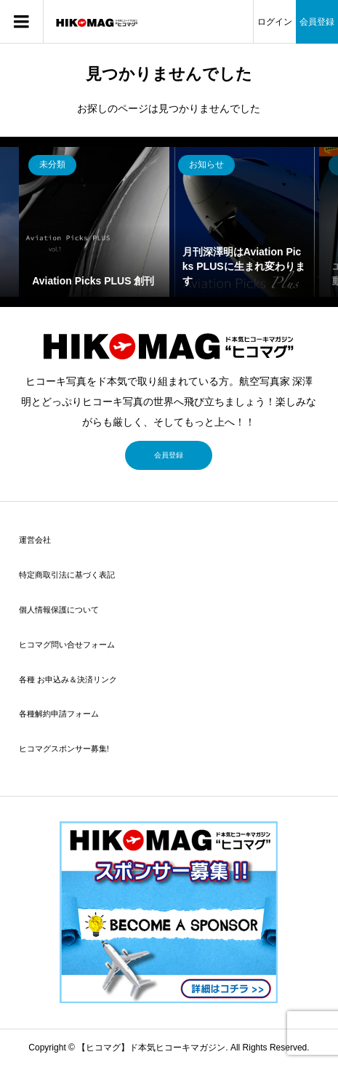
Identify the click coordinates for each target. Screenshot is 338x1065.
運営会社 (35, 539)
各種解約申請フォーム (59, 713)
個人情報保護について (59, 609)
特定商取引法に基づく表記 (67, 574)
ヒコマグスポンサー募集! (64, 748)
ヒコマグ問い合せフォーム (67, 644)
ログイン (274, 22)
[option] (94, 222)
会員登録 (316, 22)
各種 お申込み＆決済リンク (68, 679)
